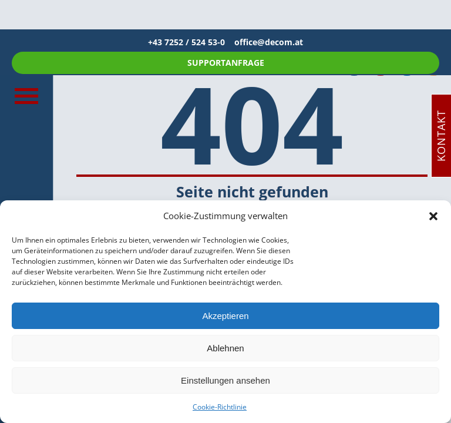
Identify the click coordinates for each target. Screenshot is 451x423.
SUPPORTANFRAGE (225, 62)
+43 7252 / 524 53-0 (191, 42)
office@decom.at (268, 42)
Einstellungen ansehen (225, 380)
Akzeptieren (225, 316)
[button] (433, 216)
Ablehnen (225, 348)
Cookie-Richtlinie (220, 407)
